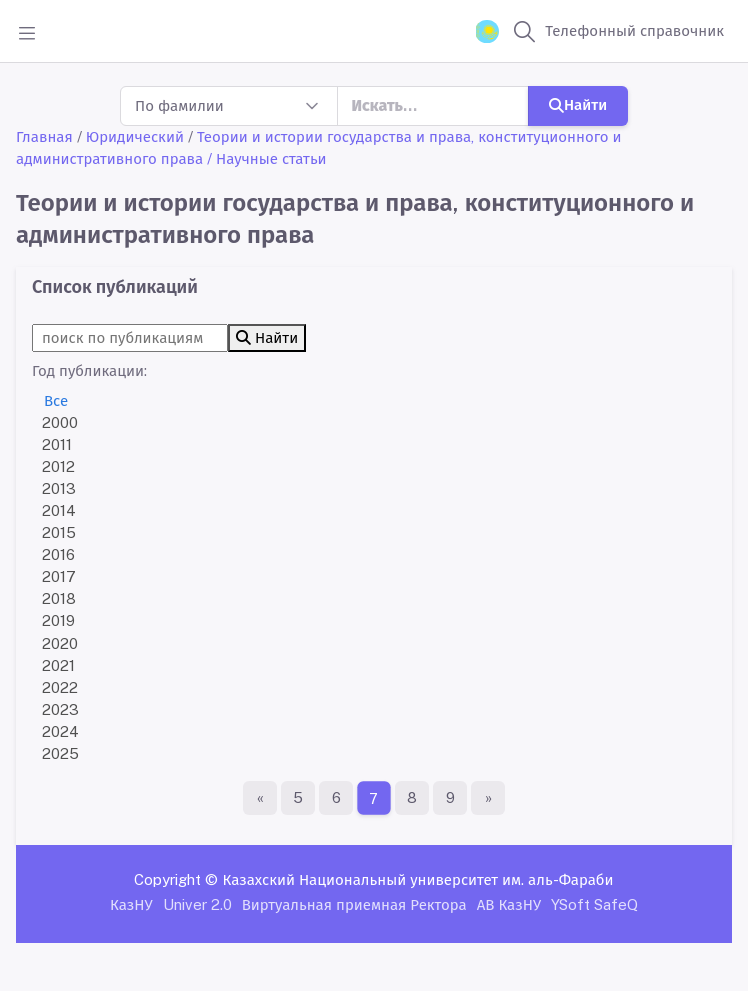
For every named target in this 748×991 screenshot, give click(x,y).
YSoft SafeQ (594, 904)
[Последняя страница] (488, 798)
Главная (44, 136)
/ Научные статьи (267, 158)
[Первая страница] (260, 798)
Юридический (135, 136)
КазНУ (131, 904)
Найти (578, 104)
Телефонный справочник (634, 30)
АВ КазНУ (509, 904)
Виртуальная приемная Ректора (354, 904)
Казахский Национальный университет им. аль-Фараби (417, 879)
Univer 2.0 (197, 904)
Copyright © (176, 879)
